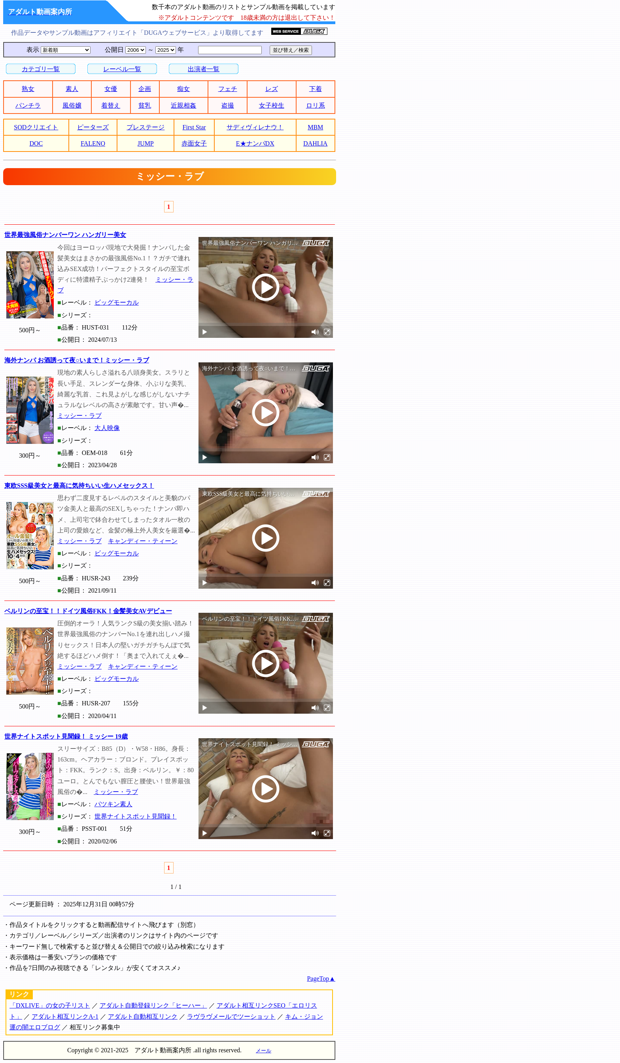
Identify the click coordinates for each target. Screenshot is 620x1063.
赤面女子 (194, 143)
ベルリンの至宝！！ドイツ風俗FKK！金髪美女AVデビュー (88, 611)
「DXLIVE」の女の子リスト (49, 1005)
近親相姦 (183, 105)
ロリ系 (315, 105)
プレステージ (145, 127)
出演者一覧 (203, 69)
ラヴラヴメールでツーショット (231, 1016)
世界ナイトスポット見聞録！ (136, 816)
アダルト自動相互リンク (143, 1016)
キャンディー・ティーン (143, 541)
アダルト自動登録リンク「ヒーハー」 (153, 1005)
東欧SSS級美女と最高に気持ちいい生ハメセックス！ (79, 485)
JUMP (146, 143)
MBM (315, 127)
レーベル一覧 (122, 69)
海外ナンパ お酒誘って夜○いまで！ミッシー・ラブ (76, 360)
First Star (194, 127)
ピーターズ (93, 127)
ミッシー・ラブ (79, 415)
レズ (271, 88)
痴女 (183, 88)
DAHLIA (315, 143)
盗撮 (227, 105)
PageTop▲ (321, 978)
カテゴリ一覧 (41, 69)
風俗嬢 (71, 105)
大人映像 (107, 427)
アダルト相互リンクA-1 (65, 1016)
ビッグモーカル (117, 302)
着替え (110, 105)
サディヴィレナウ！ (255, 127)
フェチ (227, 88)
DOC (36, 143)
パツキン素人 (113, 804)
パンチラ (28, 105)
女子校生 (271, 105)
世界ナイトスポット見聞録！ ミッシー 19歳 (66, 736)
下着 (315, 88)
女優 (110, 88)
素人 (72, 88)
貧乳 (144, 105)
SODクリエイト (36, 127)
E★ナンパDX (255, 143)
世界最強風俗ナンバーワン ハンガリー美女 (65, 234)
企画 (144, 88)
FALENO (93, 143)
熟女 (28, 88)
